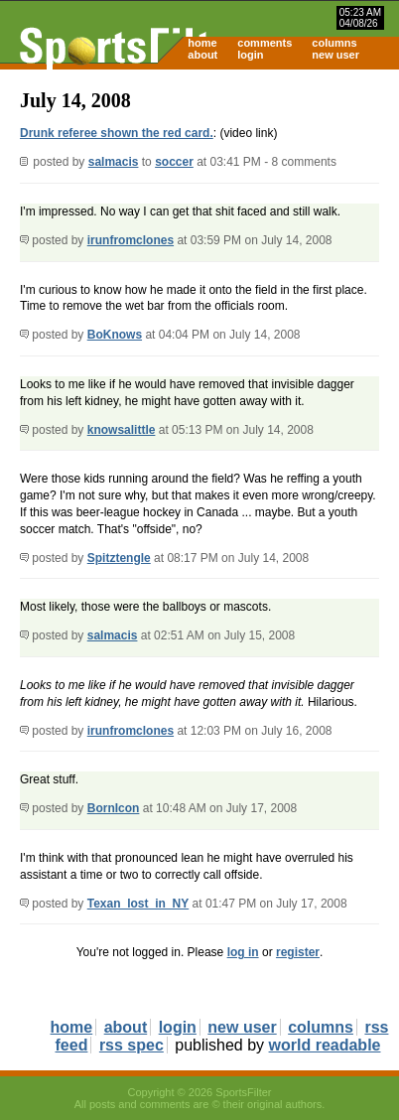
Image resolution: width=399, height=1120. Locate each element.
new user (335, 55)
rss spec (131, 1045)
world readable (325, 1045)
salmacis (113, 162)
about (202, 55)
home (202, 43)
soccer (174, 162)
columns (334, 43)
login (250, 55)
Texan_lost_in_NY (138, 903)
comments (264, 43)
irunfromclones (130, 240)
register (298, 952)
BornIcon (113, 808)
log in (243, 952)
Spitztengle (119, 558)
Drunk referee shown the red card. (116, 133)
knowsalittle (121, 430)
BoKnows (114, 335)
